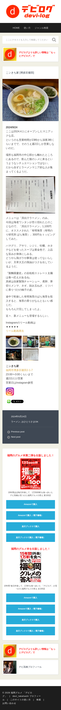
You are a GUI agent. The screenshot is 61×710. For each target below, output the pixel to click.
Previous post (17, 431)
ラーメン (15, 421)
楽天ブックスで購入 (30, 526)
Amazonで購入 (30, 504)
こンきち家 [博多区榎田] (20, 72)
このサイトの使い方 (20, 699)
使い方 (27, 28)
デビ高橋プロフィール (30, 667)
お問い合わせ (9, 703)
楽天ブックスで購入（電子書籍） (30, 537)
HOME (16, 28)
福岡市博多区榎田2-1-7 (19, 370)
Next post (15, 437)
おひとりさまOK (29, 421)
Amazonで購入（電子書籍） (30, 515)
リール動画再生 (15, 331)
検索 (38, 699)
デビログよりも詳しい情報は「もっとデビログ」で (37, 54)
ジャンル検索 (41, 28)
